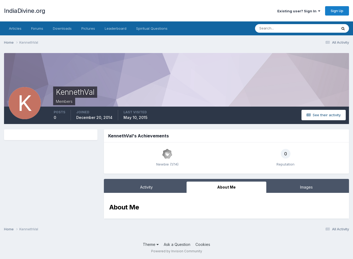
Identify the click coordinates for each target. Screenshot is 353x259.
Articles (15, 28)
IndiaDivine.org (24, 10)
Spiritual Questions (152, 28)
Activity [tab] (146, 187)
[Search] (278, 28)
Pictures (88, 28)
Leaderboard (115, 28)
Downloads (62, 28)
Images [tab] (306, 187)
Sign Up (337, 11)
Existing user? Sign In (298, 11)
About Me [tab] (226, 187)
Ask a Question (177, 244)
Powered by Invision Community (176, 251)
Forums (37, 28)
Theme (151, 244)
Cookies (202, 244)
